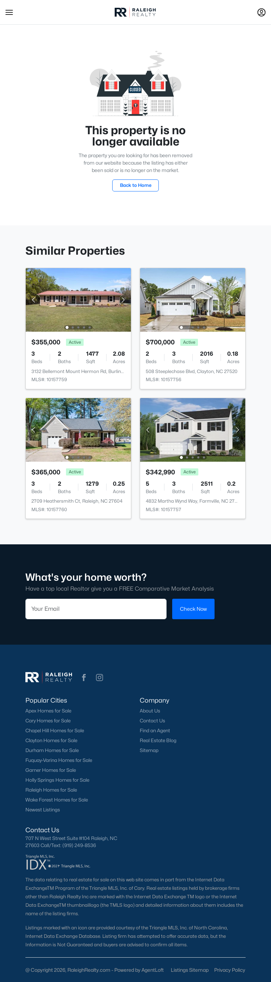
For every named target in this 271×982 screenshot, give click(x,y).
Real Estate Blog (158, 740)
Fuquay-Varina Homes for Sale (58, 760)
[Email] (96, 609)
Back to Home (135, 185)
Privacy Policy (229, 970)
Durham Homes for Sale (52, 750)
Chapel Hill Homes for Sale (54, 730)
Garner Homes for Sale (50, 770)
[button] (9, 12)
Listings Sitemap (190, 970)
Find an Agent (155, 730)
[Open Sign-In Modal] (261, 12)
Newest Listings (42, 809)
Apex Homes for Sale (48, 711)
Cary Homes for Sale (48, 720)
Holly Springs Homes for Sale (57, 780)
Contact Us (152, 720)
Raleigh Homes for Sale (51, 790)
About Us (150, 711)
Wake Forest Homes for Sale (56, 800)
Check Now (193, 609)
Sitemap (149, 750)
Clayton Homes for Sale (51, 740)
